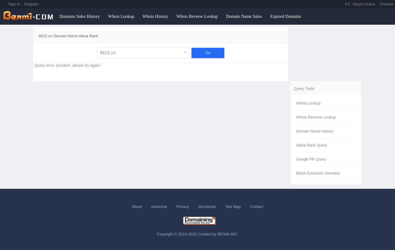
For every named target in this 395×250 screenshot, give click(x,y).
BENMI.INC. (227, 234)
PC (347, 4)
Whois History (155, 16)
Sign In (14, 4)
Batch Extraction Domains (318, 173)
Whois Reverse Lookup (197, 16)
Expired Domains (285, 16)
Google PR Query (311, 159)
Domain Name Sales (244, 16)
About (137, 206)
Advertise (159, 206)
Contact (256, 206)
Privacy (182, 206)
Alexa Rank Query (311, 145)
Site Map (233, 206)
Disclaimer (207, 206)
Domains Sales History (79, 16)
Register (31, 4)
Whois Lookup (121, 16)
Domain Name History (315, 131)
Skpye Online (364, 4)
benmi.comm (29, 16)
